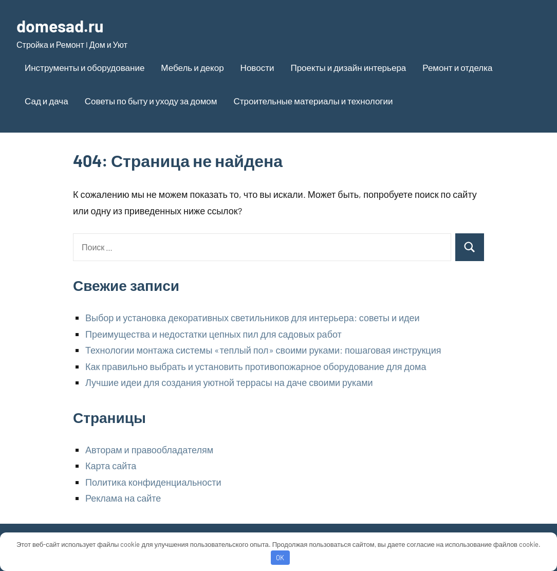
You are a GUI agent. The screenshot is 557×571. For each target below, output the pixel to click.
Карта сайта (110, 465)
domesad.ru (59, 25)
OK (280, 558)
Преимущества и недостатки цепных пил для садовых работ (213, 334)
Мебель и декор (192, 67)
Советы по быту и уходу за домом (151, 101)
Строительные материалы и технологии (313, 101)
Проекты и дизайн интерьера (348, 67)
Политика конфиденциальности (153, 482)
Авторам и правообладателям (149, 449)
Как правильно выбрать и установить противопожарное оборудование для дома (255, 366)
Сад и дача (46, 101)
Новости (257, 67)
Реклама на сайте (123, 498)
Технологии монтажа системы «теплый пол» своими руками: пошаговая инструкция (263, 350)
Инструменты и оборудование (84, 67)
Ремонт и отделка (457, 67)
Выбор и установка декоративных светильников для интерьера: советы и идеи (252, 317)
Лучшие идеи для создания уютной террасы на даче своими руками (229, 382)
